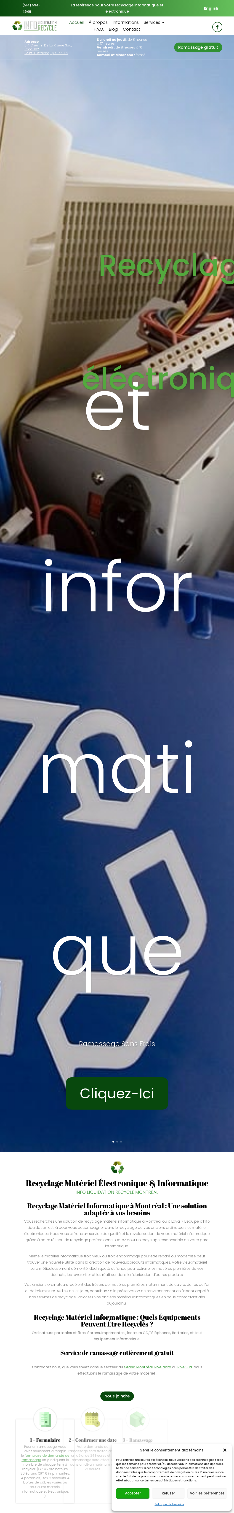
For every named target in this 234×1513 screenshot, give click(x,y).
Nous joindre (117, 1396)
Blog (113, 30)
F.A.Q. (99, 30)
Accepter (133, 1493)
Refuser (168, 1493)
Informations (126, 23)
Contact (131, 30)
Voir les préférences (207, 1493)
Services (152, 23)
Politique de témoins (169, 1504)
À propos (98, 23)
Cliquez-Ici (117, 1093)
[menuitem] (211, 8)
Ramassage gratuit (198, 47)
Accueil (76, 23)
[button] (225, 1450)
